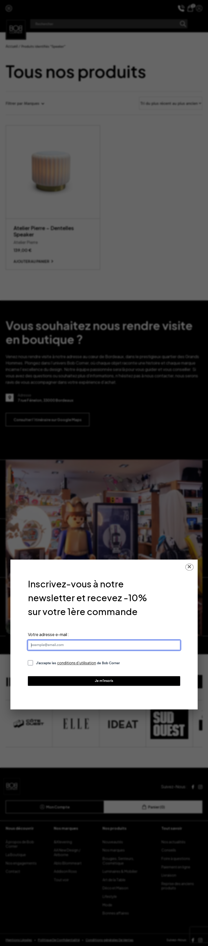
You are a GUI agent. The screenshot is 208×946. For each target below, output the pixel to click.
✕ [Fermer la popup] (189, 567)
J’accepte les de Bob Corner (78, 663)
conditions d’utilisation (76, 663)
